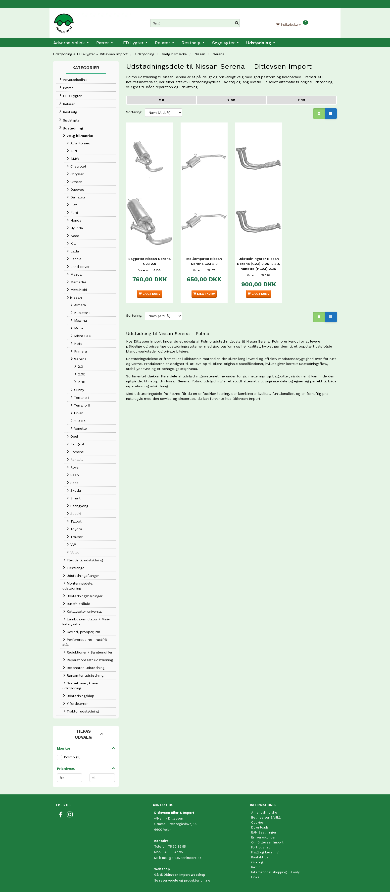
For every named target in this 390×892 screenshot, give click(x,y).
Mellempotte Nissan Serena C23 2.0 (204, 253)
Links (255, 877)
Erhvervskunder (263, 837)
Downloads (260, 827)
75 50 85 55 (177, 846)
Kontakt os (259, 857)
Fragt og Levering (265, 852)
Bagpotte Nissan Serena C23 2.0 (149, 253)
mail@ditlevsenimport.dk (181, 858)
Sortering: (134, 112)
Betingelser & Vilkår (266, 817)
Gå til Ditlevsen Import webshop (179, 875)
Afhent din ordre (264, 812)
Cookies (257, 822)
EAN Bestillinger (263, 832)
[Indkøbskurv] (292, 24)
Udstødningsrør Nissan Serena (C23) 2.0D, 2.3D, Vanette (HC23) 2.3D (259, 258)
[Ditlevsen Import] (92, 21)
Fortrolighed (260, 847)
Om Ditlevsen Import (267, 842)
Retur (255, 867)
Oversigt (258, 862)
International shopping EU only (275, 872)
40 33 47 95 (173, 852)
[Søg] (237, 23)
